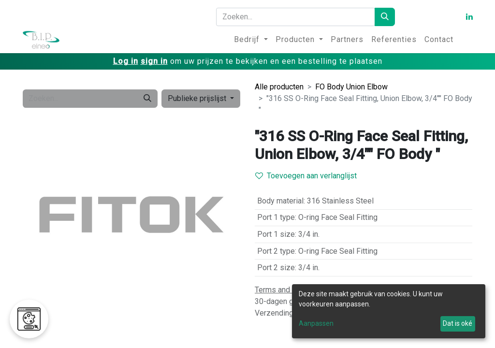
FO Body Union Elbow (351, 86)
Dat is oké (457, 323)
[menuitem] (251, 39)
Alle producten (279, 86)
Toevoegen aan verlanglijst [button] (306, 175)
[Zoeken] (385, 17)
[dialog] (388, 311)
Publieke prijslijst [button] (198, 98)
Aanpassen (316, 323)
